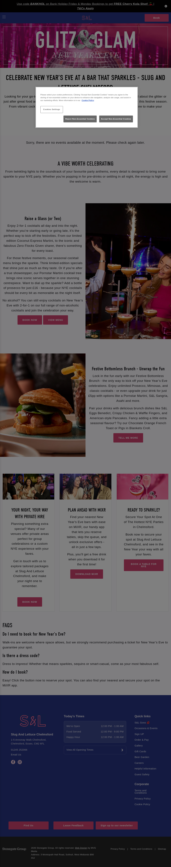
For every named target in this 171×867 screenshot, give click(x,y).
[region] (86, 107)
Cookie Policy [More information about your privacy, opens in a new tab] (88, 100)
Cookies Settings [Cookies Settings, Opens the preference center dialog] (51, 109)
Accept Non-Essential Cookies (116, 119)
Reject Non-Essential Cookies (80, 119)
